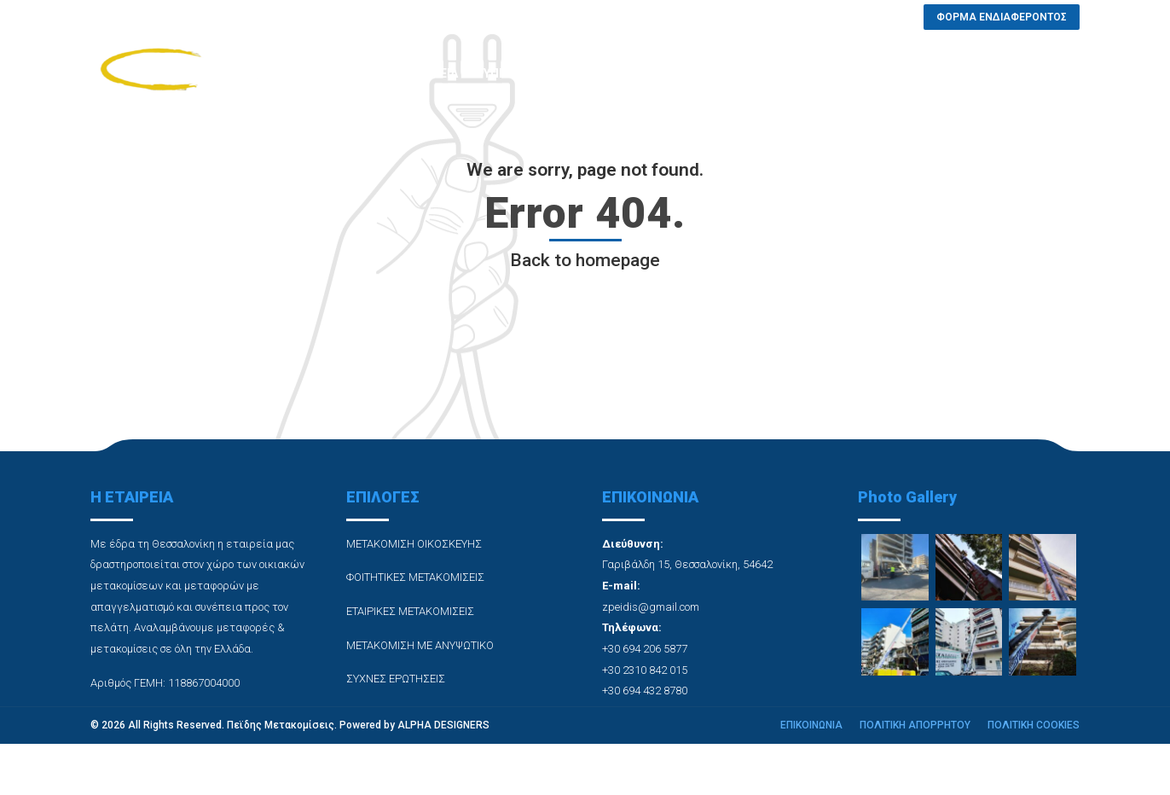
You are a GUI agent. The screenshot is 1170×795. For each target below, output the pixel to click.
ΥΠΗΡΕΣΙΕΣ (515, 73)
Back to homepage (585, 260)
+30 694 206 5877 (644, 648)
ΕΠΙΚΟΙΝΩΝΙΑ (868, 73)
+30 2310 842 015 (644, 670)
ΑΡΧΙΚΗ (347, 73)
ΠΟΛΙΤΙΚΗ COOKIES (1034, 725)
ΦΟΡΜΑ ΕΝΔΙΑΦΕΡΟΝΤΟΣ (1005, 73)
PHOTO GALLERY (620, 73)
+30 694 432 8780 (644, 690)
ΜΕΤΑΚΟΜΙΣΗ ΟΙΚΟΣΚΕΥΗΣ (414, 543)
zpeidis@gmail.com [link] (650, 607)
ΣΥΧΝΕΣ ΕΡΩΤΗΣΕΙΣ (749, 73)
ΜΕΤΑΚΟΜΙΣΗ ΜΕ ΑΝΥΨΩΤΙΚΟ (420, 645)
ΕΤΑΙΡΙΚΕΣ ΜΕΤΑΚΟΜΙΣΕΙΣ (410, 611)
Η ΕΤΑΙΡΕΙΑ (426, 73)
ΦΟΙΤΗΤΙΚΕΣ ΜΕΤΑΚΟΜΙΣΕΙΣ (415, 577)
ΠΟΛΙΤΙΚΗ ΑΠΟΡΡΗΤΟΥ (915, 725)
